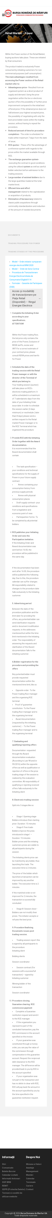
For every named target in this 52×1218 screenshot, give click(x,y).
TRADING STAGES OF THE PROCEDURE (26, 252)
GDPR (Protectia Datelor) (13, 1189)
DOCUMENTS (14, 235)
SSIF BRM (6, 1182)
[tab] (26, 299)
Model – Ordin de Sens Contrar (25, 269)
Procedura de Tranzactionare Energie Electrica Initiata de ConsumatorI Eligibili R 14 (23, 276)
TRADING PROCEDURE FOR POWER (24, 243)
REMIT (5, 1186)
